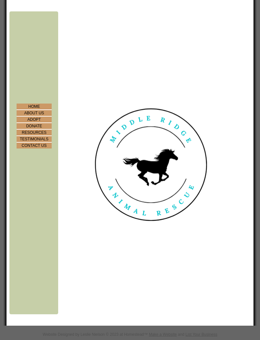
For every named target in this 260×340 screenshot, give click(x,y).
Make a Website (163, 334)
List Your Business (201, 334)
